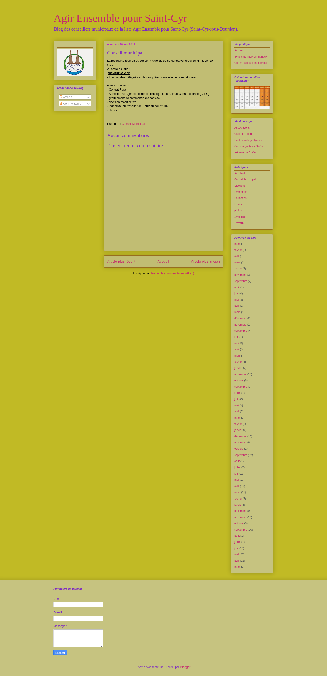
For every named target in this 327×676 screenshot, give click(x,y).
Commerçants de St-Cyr (249, 146)
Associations (242, 127)
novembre (240, 275)
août (237, 287)
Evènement (241, 191)
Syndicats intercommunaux (250, 56)
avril (236, 256)
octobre (238, 380)
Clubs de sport (243, 133)
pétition (238, 210)
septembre (240, 281)
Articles (66, 97)
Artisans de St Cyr (245, 152)
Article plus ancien (205, 261)
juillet (237, 392)
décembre (240, 318)
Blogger (185, 667)
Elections (239, 185)
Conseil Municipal (133, 123)
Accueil (163, 261)
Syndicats (240, 216)
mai (236, 299)
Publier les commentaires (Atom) (172, 273)
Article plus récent (121, 261)
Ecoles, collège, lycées (248, 140)
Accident (239, 173)
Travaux (239, 223)
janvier (238, 368)
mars (237, 243)
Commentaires (70, 103)
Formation (240, 198)
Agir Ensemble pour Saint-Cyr (120, 18)
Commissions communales (250, 62)
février (238, 250)
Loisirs (238, 204)
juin (236, 293)
